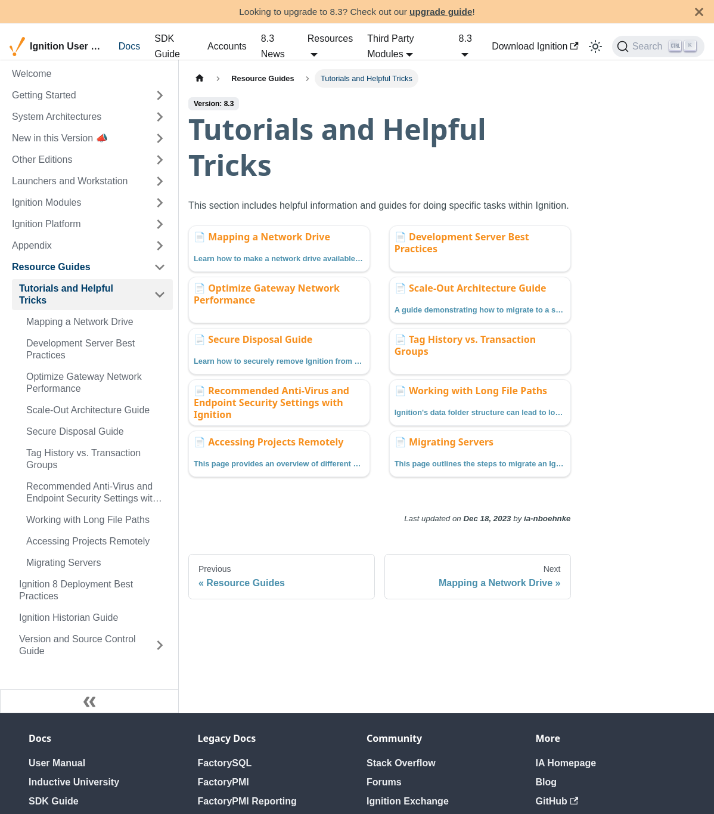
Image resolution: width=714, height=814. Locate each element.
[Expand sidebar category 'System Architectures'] (160, 116)
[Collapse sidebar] (89, 701)
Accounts (227, 46)
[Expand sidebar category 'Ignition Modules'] (160, 202)
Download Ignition (535, 46)
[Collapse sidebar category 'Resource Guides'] (160, 267)
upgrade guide (440, 12)
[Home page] (199, 78)
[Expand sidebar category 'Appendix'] (160, 245)
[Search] (658, 46)
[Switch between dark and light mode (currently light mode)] (595, 46)
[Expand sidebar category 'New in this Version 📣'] (160, 138)
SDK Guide (167, 46)
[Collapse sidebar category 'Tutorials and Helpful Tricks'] (160, 294)
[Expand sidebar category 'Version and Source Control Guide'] (160, 645)
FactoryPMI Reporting (247, 801)
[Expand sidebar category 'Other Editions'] (160, 159)
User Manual (57, 763)
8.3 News (273, 46)
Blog (546, 782)
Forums (384, 782)
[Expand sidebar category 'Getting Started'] (160, 95)
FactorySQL (225, 763)
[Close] (699, 11)
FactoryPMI (223, 782)
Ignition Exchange (408, 801)
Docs (129, 46)
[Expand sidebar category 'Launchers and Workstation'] (160, 181)
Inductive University (74, 782)
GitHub (557, 801)
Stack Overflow (401, 763)
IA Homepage (566, 763)
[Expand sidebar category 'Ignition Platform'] (160, 224)
